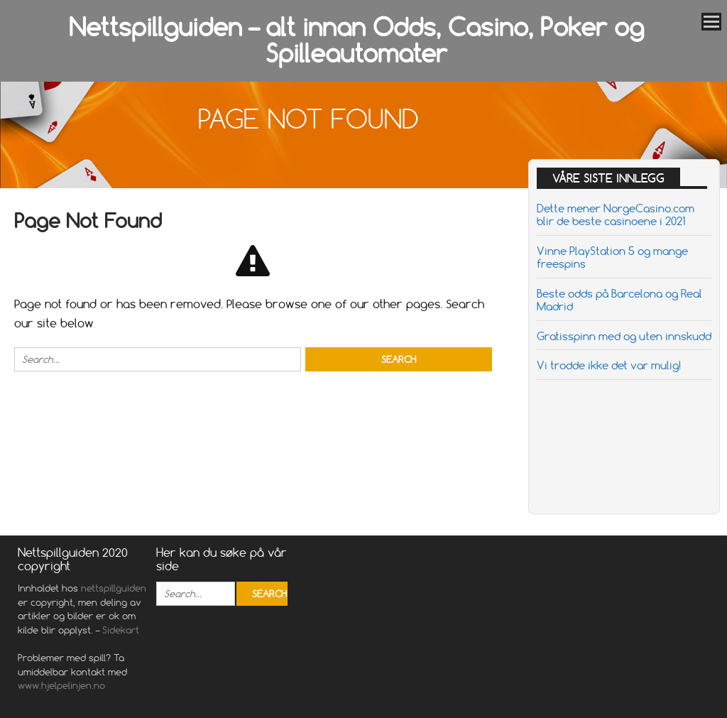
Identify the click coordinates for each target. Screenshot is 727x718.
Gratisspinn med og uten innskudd (624, 336)
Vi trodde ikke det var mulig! (609, 365)
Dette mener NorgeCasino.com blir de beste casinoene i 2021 (615, 214)
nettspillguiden (113, 588)
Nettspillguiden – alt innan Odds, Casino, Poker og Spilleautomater (356, 40)
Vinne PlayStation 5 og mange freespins (612, 257)
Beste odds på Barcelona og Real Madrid (619, 299)
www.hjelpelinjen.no (63, 685)
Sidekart (120, 630)
